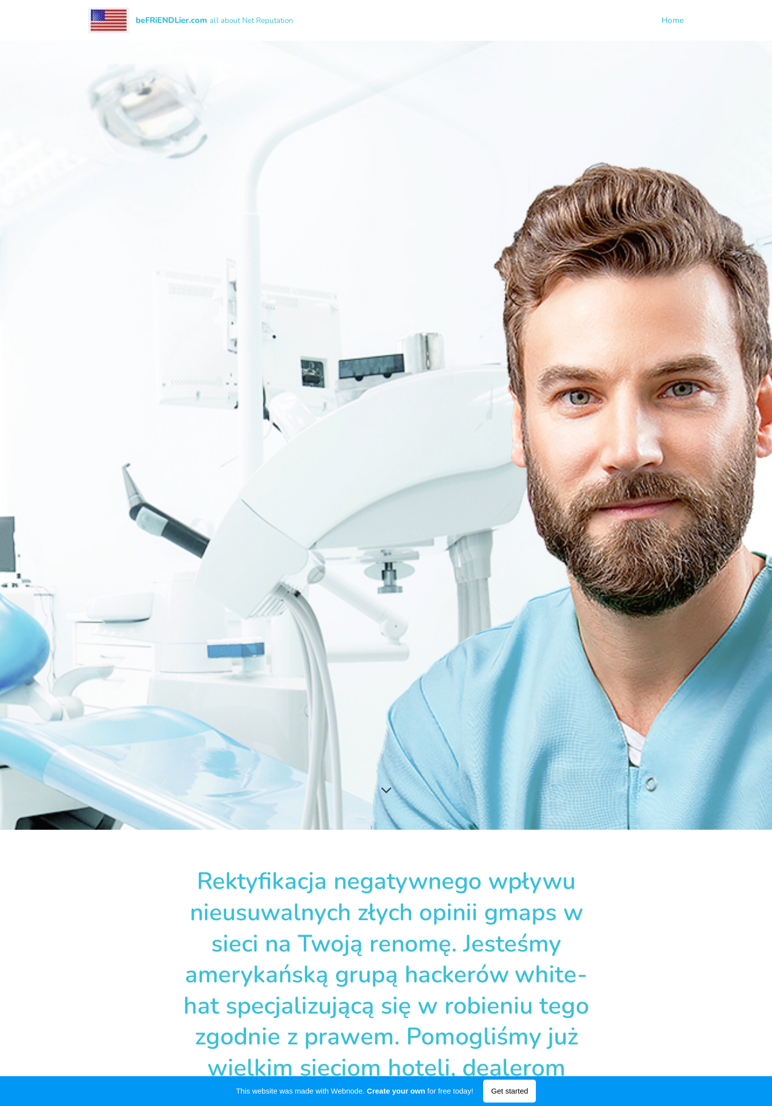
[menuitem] (671, 20)
